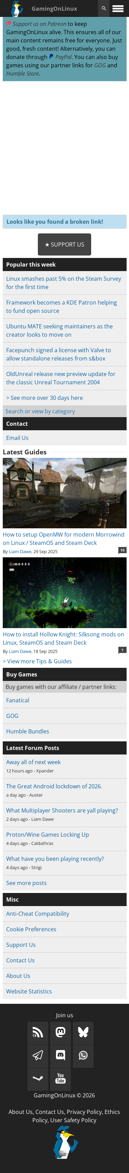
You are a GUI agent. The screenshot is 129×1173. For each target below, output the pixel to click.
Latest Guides (24, 452)
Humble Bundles (27, 731)
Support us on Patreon (36, 24)
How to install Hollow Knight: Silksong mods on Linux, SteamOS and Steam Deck (65, 634)
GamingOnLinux (54, 8)
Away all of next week (33, 762)
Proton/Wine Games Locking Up (47, 834)
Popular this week (31, 264)
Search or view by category (40, 411)
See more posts (26, 883)
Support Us (21, 945)
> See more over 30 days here (44, 398)
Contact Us (20, 960)
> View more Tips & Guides (37, 661)
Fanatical (17, 700)
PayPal (60, 57)
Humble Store (22, 73)
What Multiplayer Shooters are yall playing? (62, 810)
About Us (18, 976)
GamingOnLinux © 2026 (64, 1095)
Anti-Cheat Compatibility (37, 913)
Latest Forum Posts (32, 748)
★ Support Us (64, 244)
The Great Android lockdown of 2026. (54, 786)
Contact (17, 423)
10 (122, 550)
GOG (100, 65)
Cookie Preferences (31, 929)
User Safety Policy (73, 1120)
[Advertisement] (64, 148)
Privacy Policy (84, 1112)
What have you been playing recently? (55, 859)
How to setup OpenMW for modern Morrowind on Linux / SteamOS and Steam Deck (65, 534)
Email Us (17, 438)
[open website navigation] (118, 8)
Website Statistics (29, 991)
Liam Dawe (20, 551)
